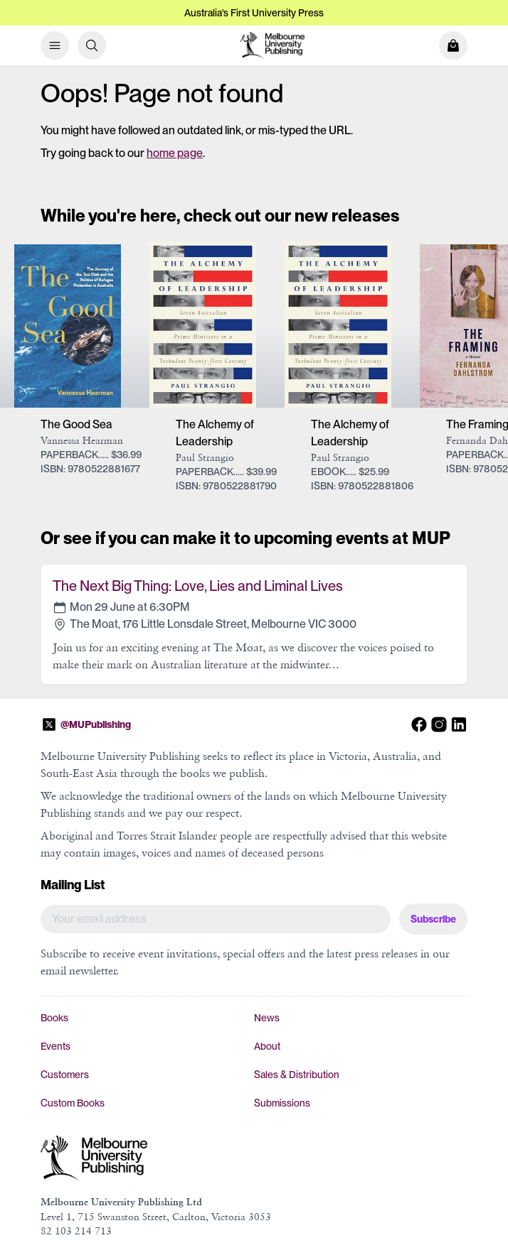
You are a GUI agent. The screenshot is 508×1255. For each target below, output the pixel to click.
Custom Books (73, 1103)
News (267, 1017)
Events (55, 1046)
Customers (65, 1074)
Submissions (282, 1103)
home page (175, 153)
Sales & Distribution (296, 1074)
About (267, 1046)
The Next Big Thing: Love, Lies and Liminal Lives (198, 585)
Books (54, 1017)
